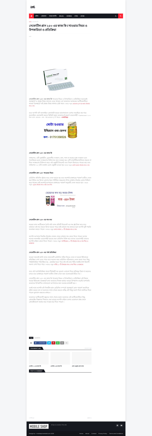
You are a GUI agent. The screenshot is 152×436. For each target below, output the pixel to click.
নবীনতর (32, 418)
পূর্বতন (89, 418)
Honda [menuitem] (69, 16)
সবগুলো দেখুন (88, 348)
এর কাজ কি (35, 22)
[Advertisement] (60, 51)
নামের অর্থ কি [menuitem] (52, 16)
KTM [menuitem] (76, 16)
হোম (30, 22)
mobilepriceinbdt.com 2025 (45, 433)
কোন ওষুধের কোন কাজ (78, 366)
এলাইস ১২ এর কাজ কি (35, 366)
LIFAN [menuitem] (82, 16)
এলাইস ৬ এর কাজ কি (56, 366)
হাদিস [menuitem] (36, 16)
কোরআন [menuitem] (43, 16)
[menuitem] (31, 16)
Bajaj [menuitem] (61, 16)
